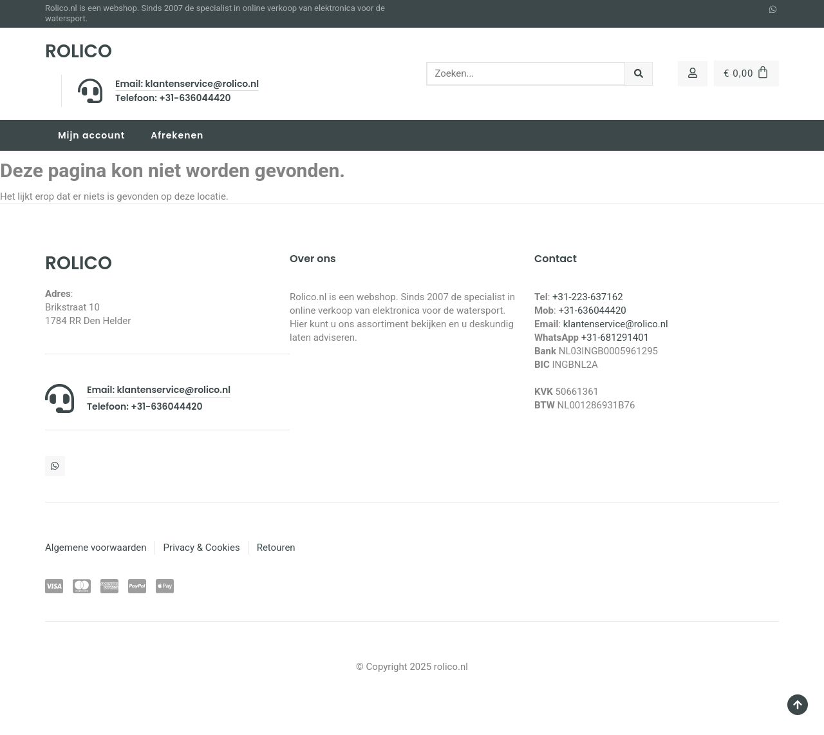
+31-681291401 (615, 337)
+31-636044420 (592, 310)
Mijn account (91, 135)
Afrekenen (177, 135)
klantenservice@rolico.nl (615, 324)
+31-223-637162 (587, 297)
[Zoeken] (639, 73)
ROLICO (78, 51)
